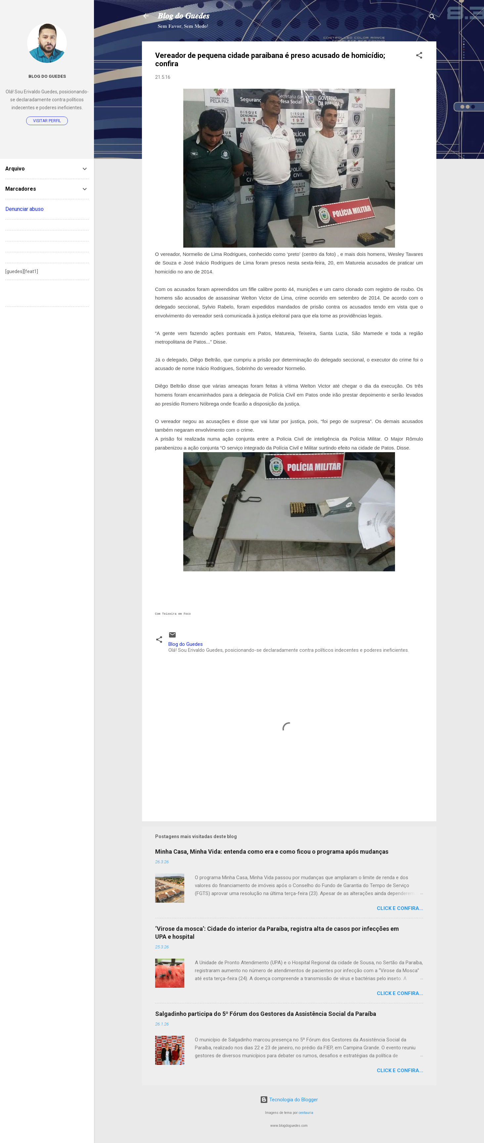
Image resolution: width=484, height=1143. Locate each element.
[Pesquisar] (432, 18)
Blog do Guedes (47, 76)
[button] (419, 56)
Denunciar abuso (24, 209)
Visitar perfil (47, 121)
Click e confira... (400, 908)
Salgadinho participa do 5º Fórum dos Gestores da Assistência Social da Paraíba (265, 1013)
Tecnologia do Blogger (289, 1100)
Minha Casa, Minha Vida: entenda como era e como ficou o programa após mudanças (271, 851)
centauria (306, 1113)
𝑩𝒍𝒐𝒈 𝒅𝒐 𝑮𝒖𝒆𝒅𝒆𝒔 (183, 16)
